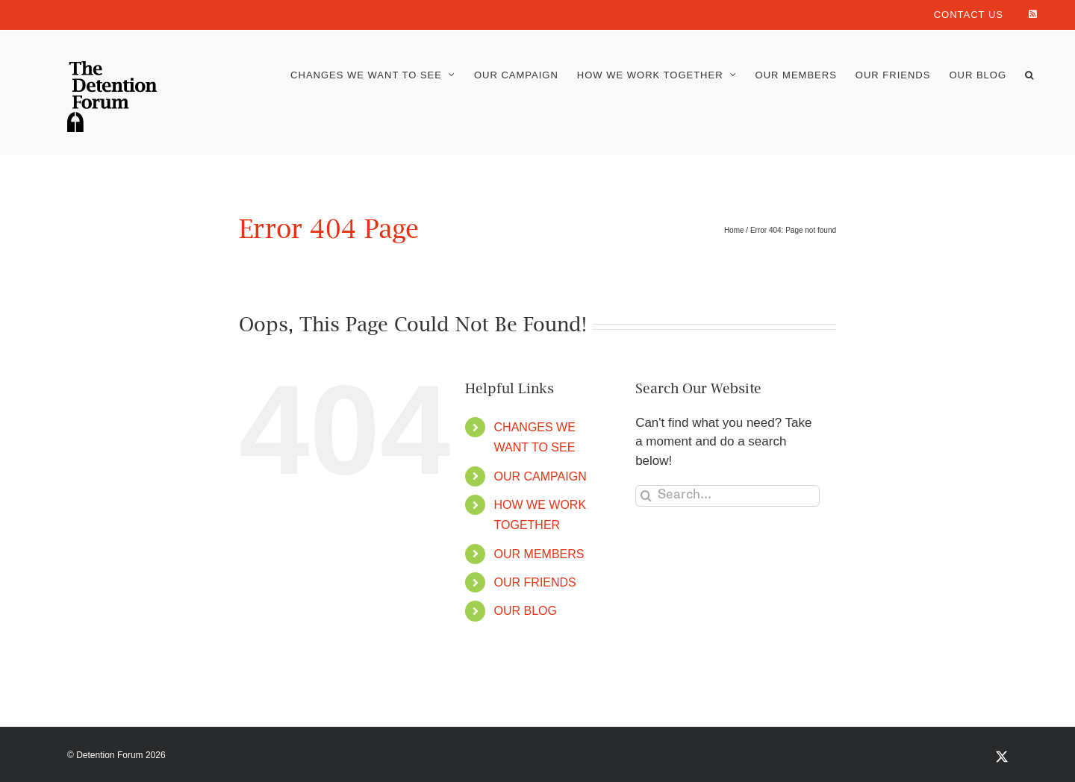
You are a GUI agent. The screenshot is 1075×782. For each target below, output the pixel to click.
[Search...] (727, 496)
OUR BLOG (525, 610)
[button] (1029, 75)
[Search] (646, 496)
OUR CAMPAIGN (540, 476)
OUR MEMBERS (539, 554)
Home (734, 230)
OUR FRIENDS (535, 582)
